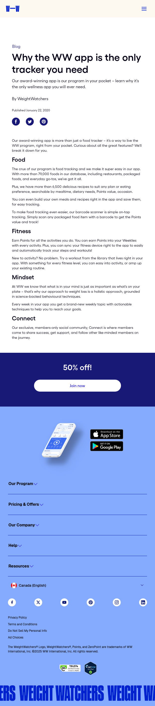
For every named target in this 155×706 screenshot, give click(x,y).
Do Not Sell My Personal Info (27, 631)
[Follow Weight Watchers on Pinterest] (91, 602)
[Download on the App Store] (106, 434)
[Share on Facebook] (16, 122)
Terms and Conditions (22, 624)
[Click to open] (77, 484)
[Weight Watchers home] (12, 9)
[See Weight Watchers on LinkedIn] (143, 602)
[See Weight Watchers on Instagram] (117, 602)
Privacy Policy (17, 618)
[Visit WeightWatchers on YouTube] (64, 602)
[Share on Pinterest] (44, 122)
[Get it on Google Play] (106, 446)
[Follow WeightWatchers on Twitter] (38, 602)
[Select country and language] (77, 585)
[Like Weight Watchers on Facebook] (12, 602)
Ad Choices (15, 637)
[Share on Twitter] (30, 122)
